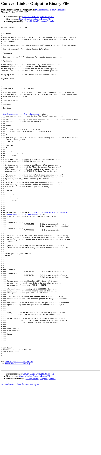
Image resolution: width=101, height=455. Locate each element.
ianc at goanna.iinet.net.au (19, 429)
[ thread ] (35, 21)
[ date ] (28, 21)
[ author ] (52, 21)
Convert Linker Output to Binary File (38, 16)
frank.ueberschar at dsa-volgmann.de (50, 10)
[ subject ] (44, 21)
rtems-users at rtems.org (17, 431)
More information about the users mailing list (20, 453)
